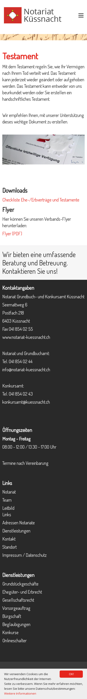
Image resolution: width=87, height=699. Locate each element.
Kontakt (9, 539)
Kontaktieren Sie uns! (30, 271)
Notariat (9, 492)
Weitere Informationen (20, 693)
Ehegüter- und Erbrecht (22, 592)
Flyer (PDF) (12, 233)
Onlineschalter (14, 640)
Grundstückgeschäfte (20, 584)
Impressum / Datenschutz (24, 555)
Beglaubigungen (16, 624)
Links (6, 514)
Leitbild (8, 508)
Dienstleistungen (16, 531)
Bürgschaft (11, 616)
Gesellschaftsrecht (18, 600)
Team (7, 500)
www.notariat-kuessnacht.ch (26, 337)
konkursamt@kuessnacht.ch (26, 402)
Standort (9, 547)
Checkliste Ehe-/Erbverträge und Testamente (40, 200)
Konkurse (10, 632)
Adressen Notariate (18, 523)
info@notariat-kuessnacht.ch (26, 369)
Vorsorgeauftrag (16, 608)
